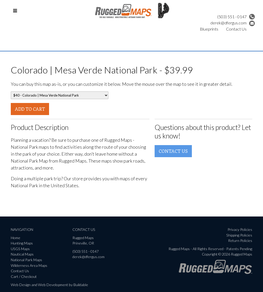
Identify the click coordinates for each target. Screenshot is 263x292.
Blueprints (209, 28)
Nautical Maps (22, 254)
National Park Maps (26, 260)
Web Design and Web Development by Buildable (49, 284)
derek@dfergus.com (232, 22)
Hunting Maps (22, 243)
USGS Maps (20, 249)
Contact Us (236, 28)
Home (15, 238)
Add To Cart (30, 109)
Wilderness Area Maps (29, 265)
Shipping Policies (239, 235)
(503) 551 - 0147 (236, 16)
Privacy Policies (240, 229)
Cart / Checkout (24, 276)
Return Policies (240, 240)
